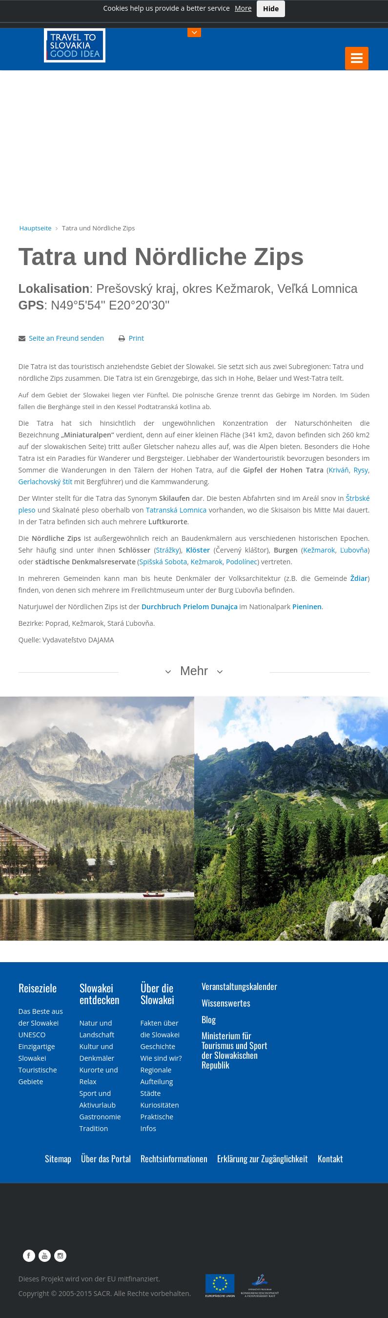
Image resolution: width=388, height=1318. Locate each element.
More (243, 8)
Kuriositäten (160, 1105)
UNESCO (32, 1034)
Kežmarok (319, 550)
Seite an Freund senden (66, 338)
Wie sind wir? (161, 1058)
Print (136, 338)
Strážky (167, 550)
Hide (271, 8)
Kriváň (338, 469)
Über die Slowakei (157, 993)
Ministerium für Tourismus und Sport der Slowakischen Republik (234, 1050)
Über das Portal (106, 1158)
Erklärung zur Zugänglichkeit (262, 1158)
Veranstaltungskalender (239, 986)
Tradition (94, 1128)
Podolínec (241, 561)
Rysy (361, 469)
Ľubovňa (354, 550)
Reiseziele (38, 987)
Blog (209, 1019)
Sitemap (58, 1158)
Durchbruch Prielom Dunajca (190, 606)
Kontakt (330, 1158)
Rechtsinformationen (174, 1158)
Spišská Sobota (163, 561)
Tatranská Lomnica (176, 510)
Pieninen (307, 606)
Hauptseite (36, 228)
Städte (151, 1093)
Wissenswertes (226, 1002)
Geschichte (158, 1046)
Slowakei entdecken (100, 993)
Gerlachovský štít (46, 481)
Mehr (194, 671)
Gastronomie (100, 1116)
